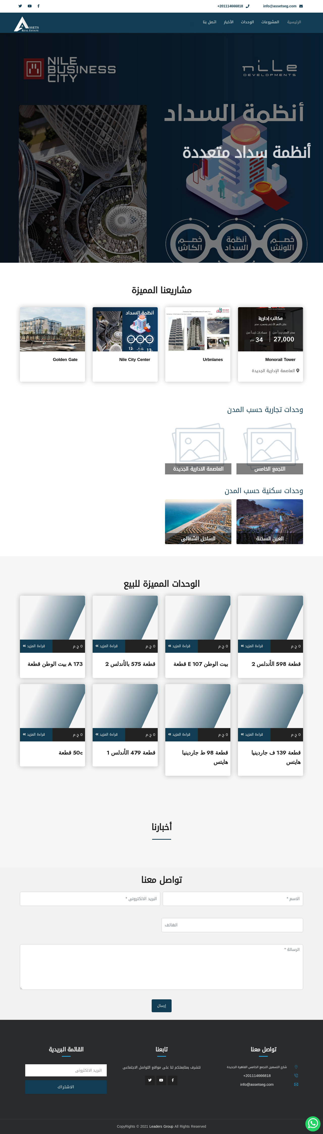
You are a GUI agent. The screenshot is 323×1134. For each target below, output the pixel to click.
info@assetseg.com (280, 6)
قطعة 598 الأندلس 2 (276, 664)
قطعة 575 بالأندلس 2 (130, 664)
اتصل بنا (209, 22)
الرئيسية (294, 26)
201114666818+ (230, 6)
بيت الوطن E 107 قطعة (200, 664)
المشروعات (270, 22)
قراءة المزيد (252, 646)
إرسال (161, 1005)
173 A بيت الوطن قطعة (55, 664)
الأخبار (228, 22)
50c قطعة (71, 753)
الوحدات (247, 22)
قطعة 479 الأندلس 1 (131, 753)
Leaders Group (161, 1126)
